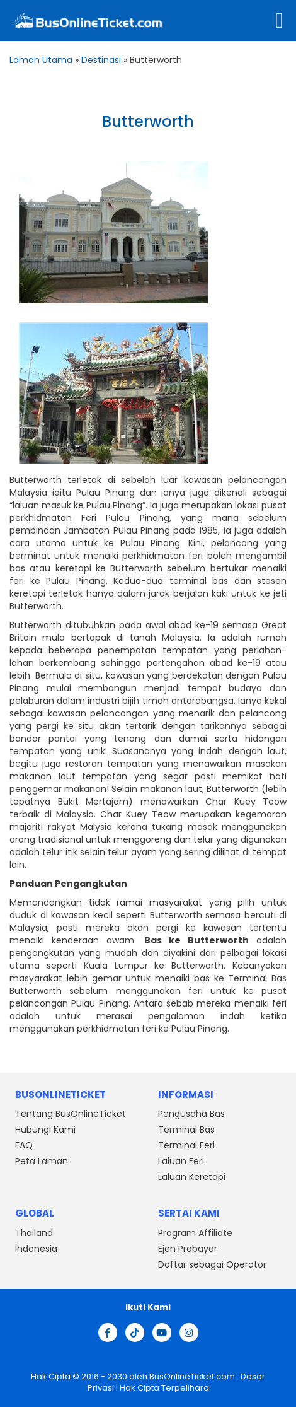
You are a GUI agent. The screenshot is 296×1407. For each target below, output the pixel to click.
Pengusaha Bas (191, 1113)
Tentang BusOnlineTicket (70, 1113)
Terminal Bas (186, 1129)
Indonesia (36, 1248)
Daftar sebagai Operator (212, 1264)
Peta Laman (41, 1161)
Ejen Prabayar (187, 1248)
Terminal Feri (186, 1145)
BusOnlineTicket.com (193, 1376)
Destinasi (101, 60)
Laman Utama (40, 60)
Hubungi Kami (45, 1129)
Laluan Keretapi (191, 1177)
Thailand (34, 1233)
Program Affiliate (195, 1233)
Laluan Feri (181, 1161)
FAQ (24, 1145)
